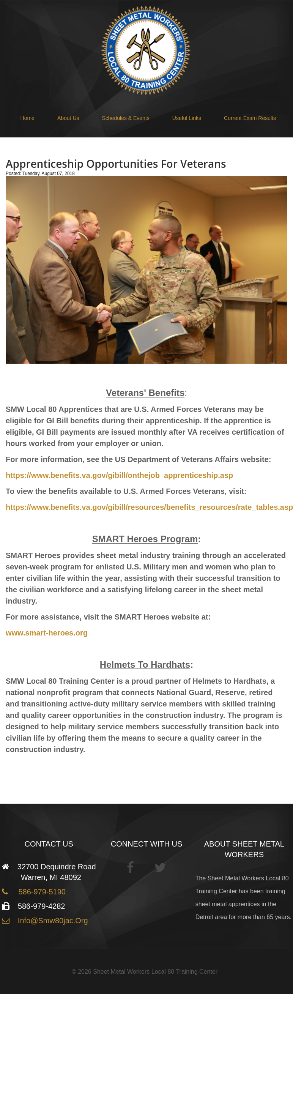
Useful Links (186, 118)
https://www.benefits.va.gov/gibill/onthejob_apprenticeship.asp (119, 475)
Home (27, 118)
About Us (68, 118)
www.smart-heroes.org (47, 633)
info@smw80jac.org (52, 920)
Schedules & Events (126, 118)
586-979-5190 (40, 892)
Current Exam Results (250, 118)
